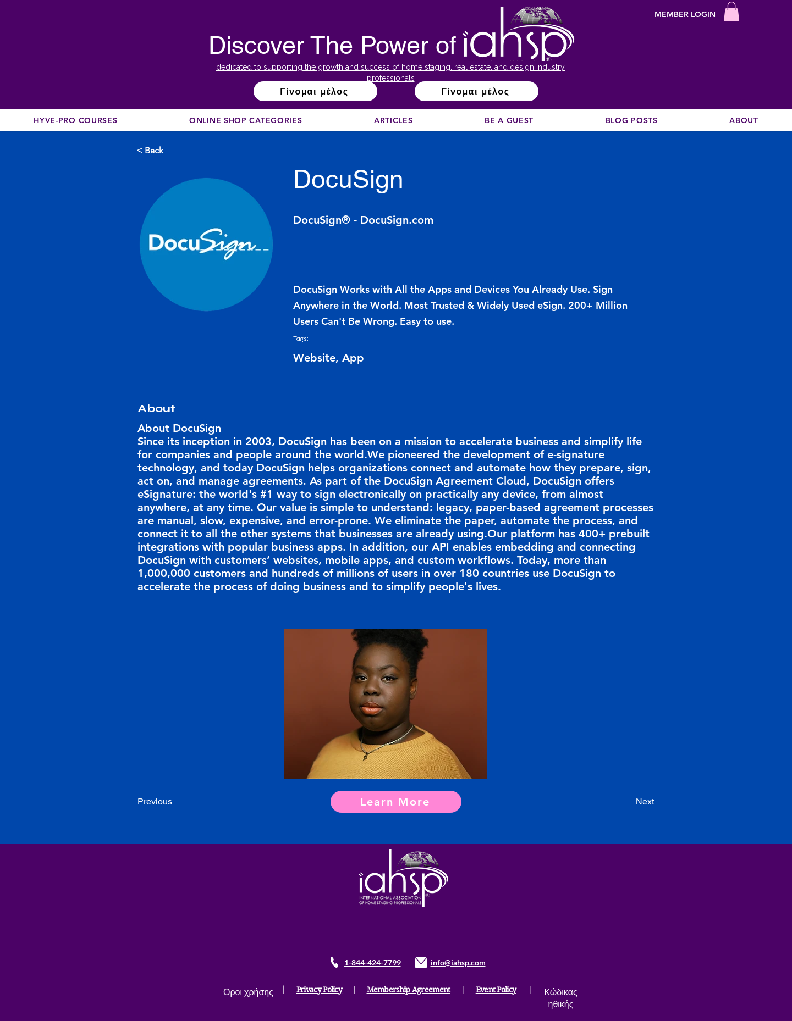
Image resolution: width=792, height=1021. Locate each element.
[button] (731, 11)
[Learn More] (396, 802)
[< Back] (172, 151)
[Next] (626, 802)
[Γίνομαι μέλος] (315, 91)
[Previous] (174, 802)
